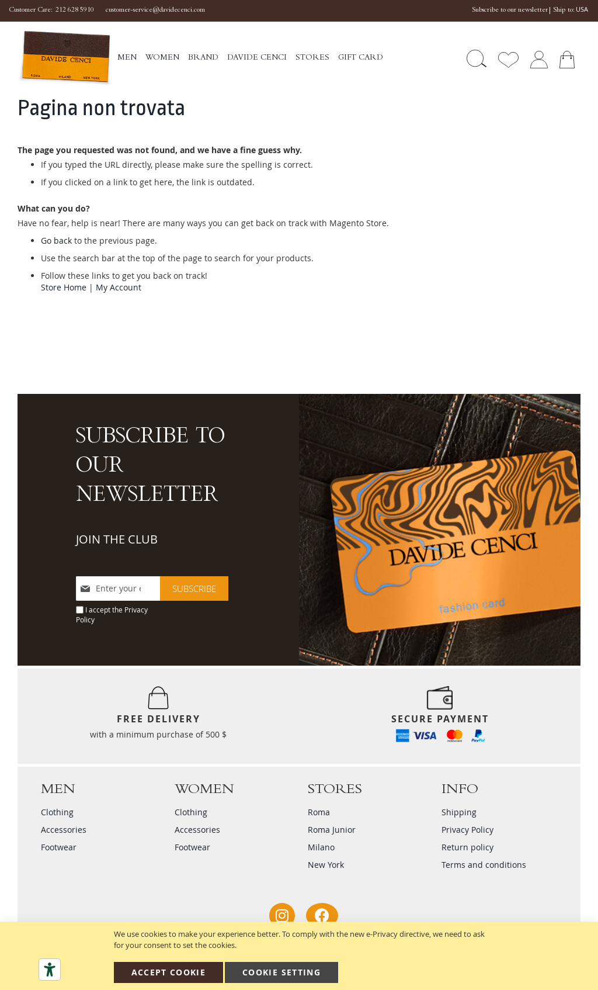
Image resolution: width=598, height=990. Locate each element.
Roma (319, 812)
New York (326, 864)
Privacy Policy (467, 829)
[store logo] (65, 58)
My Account (118, 287)
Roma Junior (332, 829)
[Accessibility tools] (50, 969)
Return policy (467, 847)
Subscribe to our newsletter (510, 10)
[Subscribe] (194, 588)
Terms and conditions (483, 864)
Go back (56, 240)
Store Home (63, 287)
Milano (321, 847)
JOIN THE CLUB (117, 539)
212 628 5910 (74, 10)
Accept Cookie (168, 972)
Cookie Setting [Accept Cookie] (281, 972)
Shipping (459, 812)
